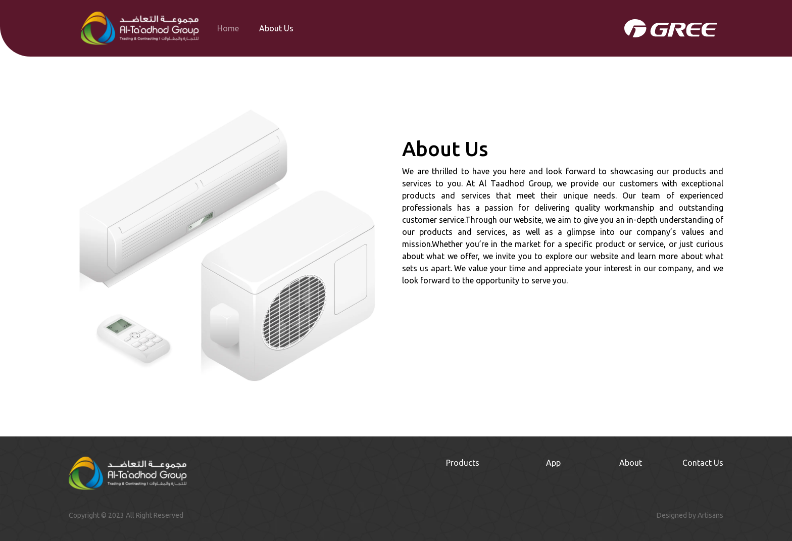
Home (228, 28)
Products (462, 462)
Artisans (710, 515)
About (630, 462)
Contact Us (702, 462)
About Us (276, 28)
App (553, 462)
